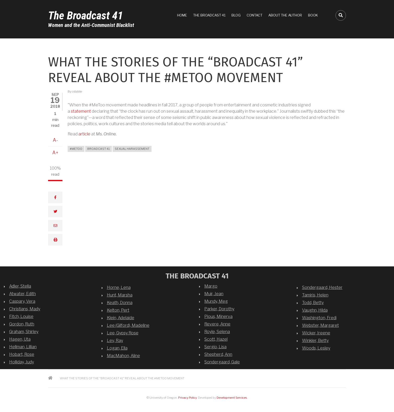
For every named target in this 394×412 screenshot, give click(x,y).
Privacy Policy (187, 397)
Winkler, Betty (315, 340)
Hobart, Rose (21, 354)
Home (182, 15)
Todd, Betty (313, 302)
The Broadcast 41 (85, 15)
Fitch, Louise (21, 316)
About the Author (285, 15)
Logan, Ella (117, 348)
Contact (254, 15)
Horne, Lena (119, 287)
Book (313, 15)
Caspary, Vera (22, 301)
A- (55, 140)
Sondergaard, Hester (322, 287)
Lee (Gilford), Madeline (128, 325)
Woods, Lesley (316, 348)
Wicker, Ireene (316, 332)
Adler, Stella (20, 286)
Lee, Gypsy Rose (122, 332)
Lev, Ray (115, 340)
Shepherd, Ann (218, 354)
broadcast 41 (98, 149)
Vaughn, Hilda (315, 310)
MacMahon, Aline (123, 355)
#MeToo (76, 149)
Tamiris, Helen (315, 295)
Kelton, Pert (118, 310)
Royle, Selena (217, 331)
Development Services (232, 397)
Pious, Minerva (218, 316)
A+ (55, 152)
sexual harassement (132, 149)
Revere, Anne (217, 324)
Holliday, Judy (21, 361)
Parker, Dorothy (219, 308)
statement (81, 111)
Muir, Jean (213, 293)
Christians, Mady (24, 308)
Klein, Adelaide (120, 317)
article (84, 133)
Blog (236, 15)
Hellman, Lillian (23, 346)
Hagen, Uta (20, 339)
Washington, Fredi (319, 317)
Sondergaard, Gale (222, 361)
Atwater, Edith (22, 293)
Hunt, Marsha (119, 295)
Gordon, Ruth (21, 324)
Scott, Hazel (216, 339)
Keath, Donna (119, 302)
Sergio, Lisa (215, 346)
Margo (210, 286)
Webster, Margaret (320, 325)
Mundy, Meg (216, 301)
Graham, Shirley (23, 331)
